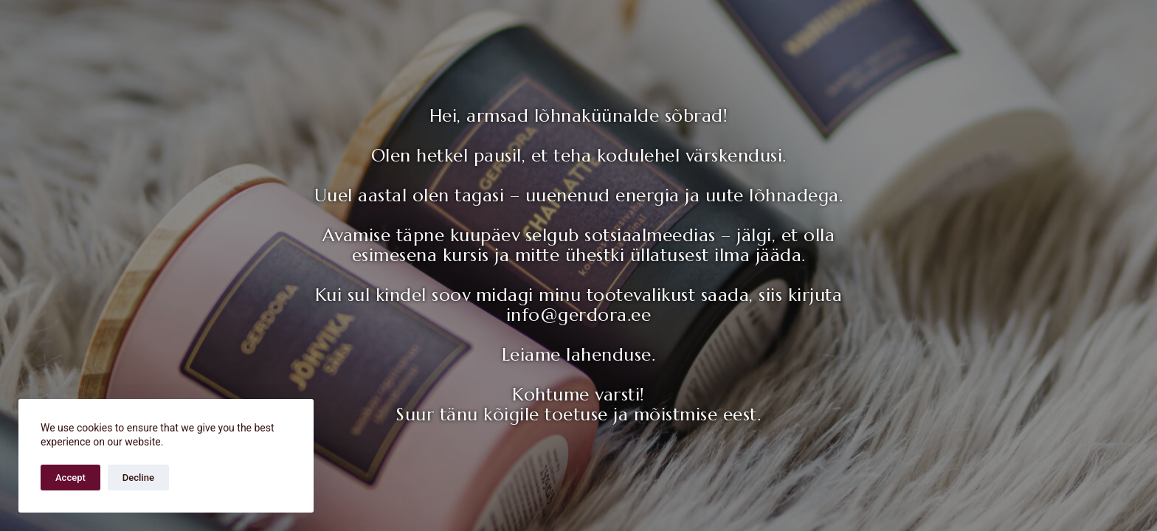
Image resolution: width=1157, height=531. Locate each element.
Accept (70, 477)
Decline (138, 477)
